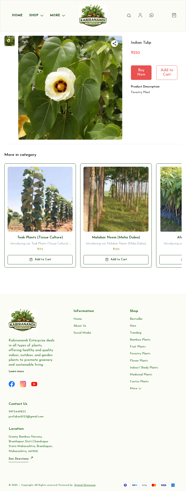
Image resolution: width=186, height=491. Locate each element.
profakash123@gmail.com (26, 416)
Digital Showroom (85, 485)
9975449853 (17, 411)
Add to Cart (167, 72)
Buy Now (141, 72)
